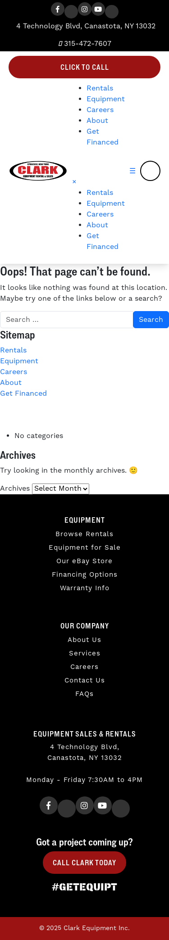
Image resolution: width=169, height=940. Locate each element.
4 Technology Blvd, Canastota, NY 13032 (84, 26)
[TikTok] (112, 11)
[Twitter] (71, 11)
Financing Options (85, 574)
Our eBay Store (84, 561)
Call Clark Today (84, 863)
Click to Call (84, 67)
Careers (100, 109)
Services (84, 653)
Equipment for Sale (85, 547)
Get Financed (23, 393)
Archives (15, 488)
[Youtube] (98, 9)
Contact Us (84, 680)
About (97, 120)
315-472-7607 (84, 43)
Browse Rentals (84, 534)
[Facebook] (57, 9)
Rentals (100, 88)
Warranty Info (85, 588)
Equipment (106, 99)
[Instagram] (84, 9)
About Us (84, 640)
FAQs (84, 694)
